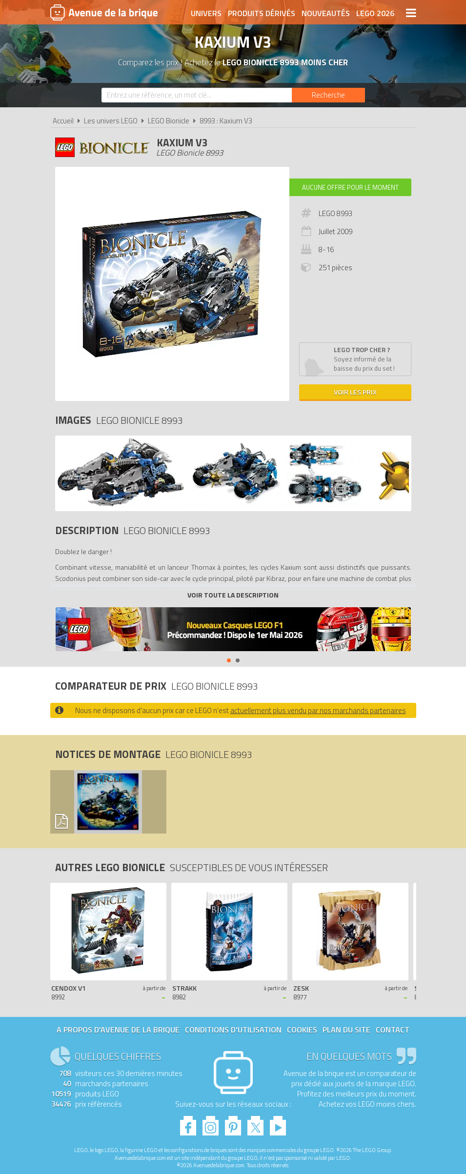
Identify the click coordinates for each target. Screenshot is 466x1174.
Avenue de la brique (104, 12)
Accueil (63, 120)
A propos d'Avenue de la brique (118, 1029)
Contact (392, 1029)
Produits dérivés (261, 13)
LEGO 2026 (375, 13)
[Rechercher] (328, 95)
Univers (206, 13)
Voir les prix (355, 392)
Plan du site (346, 1029)
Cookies (302, 1029)
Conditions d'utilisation (233, 1029)
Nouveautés (326, 13)
